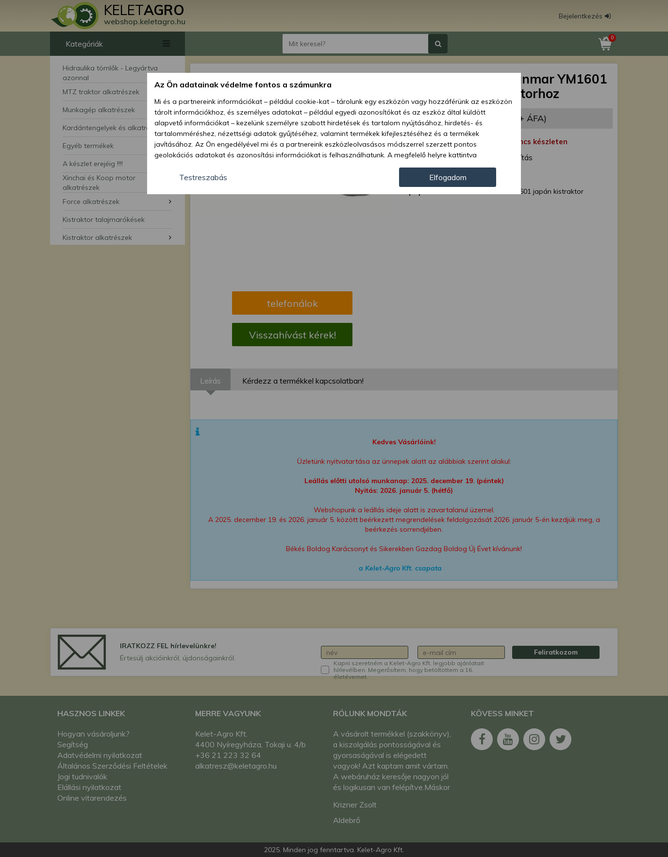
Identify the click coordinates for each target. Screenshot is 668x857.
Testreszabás (203, 177)
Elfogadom (448, 177)
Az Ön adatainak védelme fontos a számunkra (243, 84)
